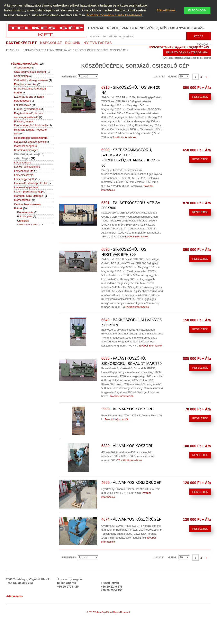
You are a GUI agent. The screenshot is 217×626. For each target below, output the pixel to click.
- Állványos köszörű (127, 409)
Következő (206, 77)
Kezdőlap (12, 50)
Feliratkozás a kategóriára (187, 52)
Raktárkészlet (33, 50)
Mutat (172, 76)
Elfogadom (197, 10)
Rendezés (68, 76)
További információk (124, 137)
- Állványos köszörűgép (131, 483)
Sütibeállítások (166, 10)
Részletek (200, 96)
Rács (115, 77)
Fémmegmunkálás (59, 50)
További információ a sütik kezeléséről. (115, 15)
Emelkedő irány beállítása (102, 77)
